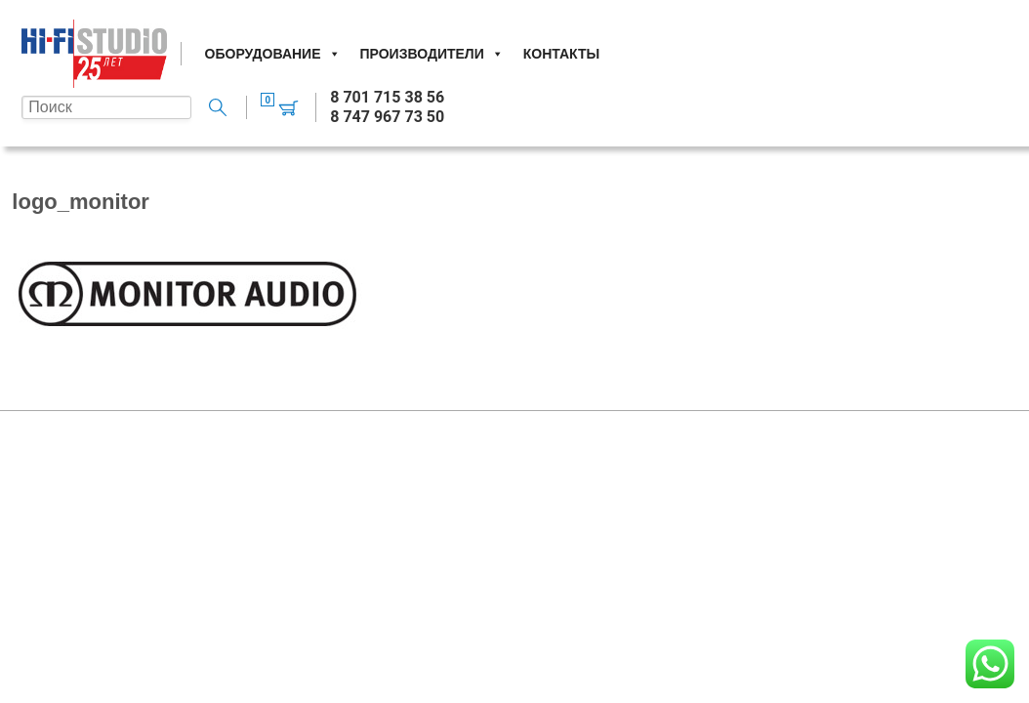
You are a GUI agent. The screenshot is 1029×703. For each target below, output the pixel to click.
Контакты (561, 54)
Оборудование (273, 53)
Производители (432, 53)
